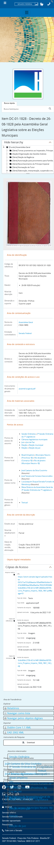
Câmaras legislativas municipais (34, 439)
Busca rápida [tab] (9, 103)
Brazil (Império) (27, 455)
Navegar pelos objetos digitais (23, 718)
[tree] (28, 159)
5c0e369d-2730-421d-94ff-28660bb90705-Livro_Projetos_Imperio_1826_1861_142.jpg (35, 663)
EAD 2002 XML (14, 732)
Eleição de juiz (34, 448)
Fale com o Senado (12, 830)
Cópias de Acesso (17, 567)
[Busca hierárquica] (25, 109)
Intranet (7, 807)
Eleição (24, 445)
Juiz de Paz (30, 442)
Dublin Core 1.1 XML (17, 727)
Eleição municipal (36, 445)
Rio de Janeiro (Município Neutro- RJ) (30, 807)
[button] (41, 4)
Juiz (22, 442)
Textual (24, 502)
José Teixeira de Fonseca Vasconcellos (36, 476)
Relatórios (11, 708)
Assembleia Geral (26, 322)
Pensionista (7, 825)
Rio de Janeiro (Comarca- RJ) (25, 797)
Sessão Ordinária (28, 434)
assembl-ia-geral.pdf (27, 388)
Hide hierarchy (13, 142)
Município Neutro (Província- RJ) (28, 787)
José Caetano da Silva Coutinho (34, 470)
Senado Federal (25, 333)
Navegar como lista (17, 713)
